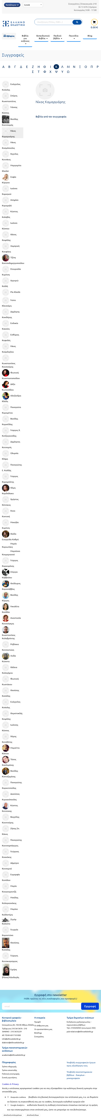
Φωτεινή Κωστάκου (10, 680)
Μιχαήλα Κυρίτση (10, 524)
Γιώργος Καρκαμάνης (10, 562)
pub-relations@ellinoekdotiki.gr (80, 1031)
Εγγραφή (90, 1006)
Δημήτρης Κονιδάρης (11, 313)
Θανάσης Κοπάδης (10, 692)
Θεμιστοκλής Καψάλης (12, 715)
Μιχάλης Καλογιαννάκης (10, 899)
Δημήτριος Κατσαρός (11, 443)
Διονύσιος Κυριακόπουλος (11, 795)
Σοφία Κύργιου (9, 178)
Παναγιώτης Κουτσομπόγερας (12, 842)
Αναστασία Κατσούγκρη (11, 620)
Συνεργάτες (73, 3)
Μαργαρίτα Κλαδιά (11, 167)
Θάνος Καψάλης (9, 236)
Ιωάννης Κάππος (10, 726)
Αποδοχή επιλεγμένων (13, 1115)
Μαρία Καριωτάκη (9, 545)
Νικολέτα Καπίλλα (10, 608)
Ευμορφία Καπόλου (11, 876)
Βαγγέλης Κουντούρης (10, 819)
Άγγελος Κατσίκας (10, 155)
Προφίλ (37, 1022)
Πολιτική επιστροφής (10, 1074)
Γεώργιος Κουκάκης (10, 853)
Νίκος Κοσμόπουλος (9, 144)
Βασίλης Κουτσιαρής (10, 120)
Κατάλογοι (12, 4)
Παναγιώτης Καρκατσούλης (12, 784)
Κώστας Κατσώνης (10, 807)
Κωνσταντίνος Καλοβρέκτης (8, 633)
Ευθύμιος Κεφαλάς (10, 336)
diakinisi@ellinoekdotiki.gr (13, 1042)
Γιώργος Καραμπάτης (10, 478)
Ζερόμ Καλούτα (9, 921)
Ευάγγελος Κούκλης (11, 86)
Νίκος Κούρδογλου (9, 348)
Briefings (38, 1033)
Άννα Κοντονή (8, 512)
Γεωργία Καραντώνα (10, 931)
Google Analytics (17, 1105)
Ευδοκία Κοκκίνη (10, 325)
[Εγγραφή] (50, 1006)
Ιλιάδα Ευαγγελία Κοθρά (10, 535)
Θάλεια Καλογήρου (9, 669)
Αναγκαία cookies (18, 1097)
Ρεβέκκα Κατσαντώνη (10, 646)
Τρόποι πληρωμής (9, 1066)
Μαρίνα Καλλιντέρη (10, 911)
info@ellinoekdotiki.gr (11, 1039)
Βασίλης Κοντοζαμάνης (10, 772)
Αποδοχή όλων (33, 1115)
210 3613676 (17, 1028)
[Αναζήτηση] (58, 22)
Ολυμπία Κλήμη (10, 455)
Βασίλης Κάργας (10, 596)
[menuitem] (9, 36)
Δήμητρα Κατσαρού (10, 865)
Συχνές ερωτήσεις (9, 1077)
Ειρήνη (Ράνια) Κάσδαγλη (10, 971)
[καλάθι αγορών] (93, 23)
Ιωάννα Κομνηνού (9, 190)
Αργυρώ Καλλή (10, 282)
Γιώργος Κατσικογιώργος (10, 957)
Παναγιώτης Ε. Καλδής (12, 466)
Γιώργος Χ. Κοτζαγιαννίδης (11, 432)
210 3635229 (16, 1031)
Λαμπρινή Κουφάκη (10, 248)
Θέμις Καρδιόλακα (9, 489)
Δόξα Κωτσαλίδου (8, 386)
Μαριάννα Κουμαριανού (11, 553)
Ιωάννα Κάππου (9, 225)
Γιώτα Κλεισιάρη (9, 302)
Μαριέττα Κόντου (11, 749)
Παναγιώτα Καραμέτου (11, 409)
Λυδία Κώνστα (9, 657)
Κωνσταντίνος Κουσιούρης (8, 361)
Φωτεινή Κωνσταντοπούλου (11, 374)
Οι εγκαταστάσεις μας (43, 1029)
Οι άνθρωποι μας (41, 1025)
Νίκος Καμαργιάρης (9, 132)
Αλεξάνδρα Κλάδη (11, 397)
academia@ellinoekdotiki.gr (13, 1055)
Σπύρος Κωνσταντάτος (9, 97)
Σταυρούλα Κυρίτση (11, 271)
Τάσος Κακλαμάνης (9, 761)
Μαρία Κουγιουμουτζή (9, 888)
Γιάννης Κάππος (9, 109)
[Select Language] (33, 4)
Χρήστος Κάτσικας (10, 501)
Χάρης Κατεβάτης (9, 738)
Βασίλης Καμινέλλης (10, 420)
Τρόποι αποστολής (9, 1070)
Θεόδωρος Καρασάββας (11, 585)
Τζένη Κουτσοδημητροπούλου (12, 259)
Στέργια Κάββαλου (10, 573)
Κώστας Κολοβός (10, 213)
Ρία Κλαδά (11, 292)
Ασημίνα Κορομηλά (10, 202)
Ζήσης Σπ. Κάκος (11, 830)
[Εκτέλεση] (77, 22)
